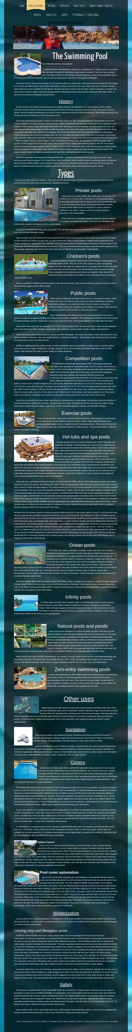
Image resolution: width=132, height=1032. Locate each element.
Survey (64, 15)
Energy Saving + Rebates (101, 6)
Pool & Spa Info (36, 6)
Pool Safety (79, 6)
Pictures (52, 6)
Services (37, 15)
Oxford (30, 144)
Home (21, 6)
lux (15, 389)
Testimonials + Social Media (85, 15)
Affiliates (64, 6)
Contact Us (51, 15)
